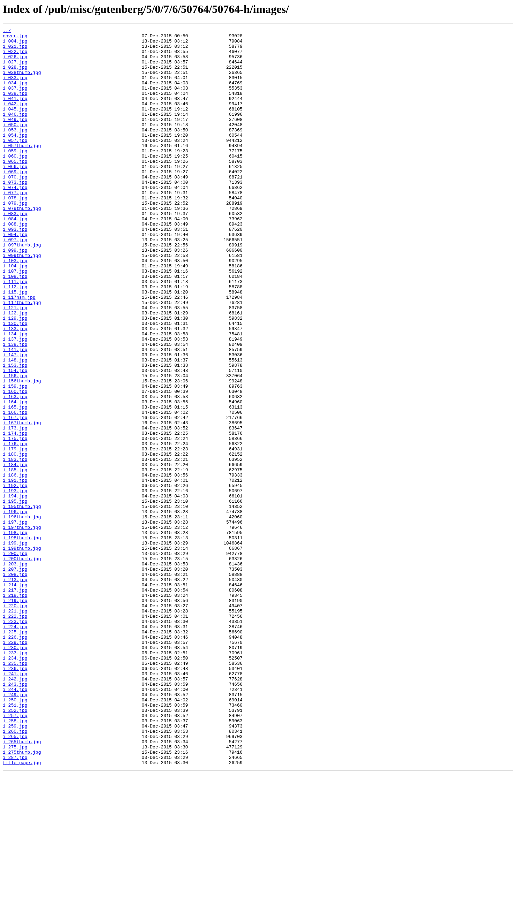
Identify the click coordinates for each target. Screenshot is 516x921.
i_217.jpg (15, 703)
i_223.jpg (15, 740)
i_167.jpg (15, 496)
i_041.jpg (15, 113)
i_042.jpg (15, 119)
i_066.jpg (15, 194)
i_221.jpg (15, 728)
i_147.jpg (15, 420)
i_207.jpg (15, 678)
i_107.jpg (15, 320)
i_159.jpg (15, 458)
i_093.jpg (15, 270)
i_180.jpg (15, 539)
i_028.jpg (15, 75)
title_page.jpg (22, 910)
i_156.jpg (15, 445)
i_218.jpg (15, 709)
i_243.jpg (15, 816)
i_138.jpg (15, 408)
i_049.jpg (15, 138)
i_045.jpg (15, 125)
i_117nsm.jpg (19, 351)
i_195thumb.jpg (22, 602)
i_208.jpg (15, 684)
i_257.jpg (15, 853)
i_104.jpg (15, 314)
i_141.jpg (15, 414)
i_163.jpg (15, 470)
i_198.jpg (15, 634)
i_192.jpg (15, 577)
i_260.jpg (15, 872)
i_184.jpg (15, 552)
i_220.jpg (15, 721)
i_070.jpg (15, 207)
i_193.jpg (15, 583)
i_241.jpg (15, 803)
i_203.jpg (15, 671)
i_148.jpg (15, 427)
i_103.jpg (15, 307)
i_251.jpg (15, 841)
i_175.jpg (15, 521)
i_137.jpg (15, 401)
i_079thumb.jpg (22, 245)
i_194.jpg (15, 590)
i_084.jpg (15, 257)
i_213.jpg (15, 690)
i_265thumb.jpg (22, 885)
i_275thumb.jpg (22, 897)
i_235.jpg (15, 790)
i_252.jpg (15, 847)
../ (7, 31)
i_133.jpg (15, 389)
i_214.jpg (15, 696)
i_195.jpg (15, 596)
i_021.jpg (15, 50)
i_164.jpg (15, 477)
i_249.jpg (15, 828)
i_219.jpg (15, 715)
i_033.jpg (15, 88)
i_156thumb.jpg (22, 452)
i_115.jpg (15, 345)
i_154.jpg (15, 439)
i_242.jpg (15, 809)
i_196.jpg (15, 609)
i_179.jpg (15, 533)
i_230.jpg (15, 772)
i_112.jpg (15, 339)
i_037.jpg (15, 100)
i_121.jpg (15, 364)
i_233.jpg (15, 778)
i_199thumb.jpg (22, 652)
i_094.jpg (15, 276)
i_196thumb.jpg (22, 615)
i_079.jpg (15, 238)
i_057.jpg (15, 163)
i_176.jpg (15, 527)
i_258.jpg (15, 860)
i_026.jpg (15, 63)
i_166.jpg (15, 489)
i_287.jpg (15, 903)
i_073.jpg (15, 213)
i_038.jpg (15, 107)
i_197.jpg (15, 621)
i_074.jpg (15, 219)
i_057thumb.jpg (22, 169)
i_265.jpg (15, 878)
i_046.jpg (15, 132)
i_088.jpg (15, 263)
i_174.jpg (15, 514)
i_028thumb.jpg (22, 81)
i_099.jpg (15, 295)
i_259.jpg (15, 866)
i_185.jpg (15, 558)
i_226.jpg (15, 759)
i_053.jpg (15, 150)
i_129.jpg (15, 376)
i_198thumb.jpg (22, 640)
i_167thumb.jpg (22, 502)
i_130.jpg (15, 383)
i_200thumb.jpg (22, 665)
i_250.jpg (15, 834)
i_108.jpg (15, 326)
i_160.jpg (15, 464)
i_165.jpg (15, 483)
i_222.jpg (15, 734)
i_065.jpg (15, 188)
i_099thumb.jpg (22, 301)
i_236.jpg (15, 797)
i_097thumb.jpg (22, 289)
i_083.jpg (15, 251)
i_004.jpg (15, 44)
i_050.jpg (15, 144)
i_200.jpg (15, 659)
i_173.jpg (15, 508)
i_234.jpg (15, 784)
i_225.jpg (15, 753)
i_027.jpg (15, 69)
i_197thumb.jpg (22, 627)
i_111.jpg (15, 332)
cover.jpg (15, 38)
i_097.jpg (15, 282)
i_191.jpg (15, 571)
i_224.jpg (15, 747)
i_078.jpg (15, 232)
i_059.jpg (15, 176)
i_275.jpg (15, 891)
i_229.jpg (15, 765)
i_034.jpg (15, 94)
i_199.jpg (15, 646)
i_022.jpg (15, 56)
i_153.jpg (15, 433)
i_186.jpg (15, 565)
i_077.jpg (15, 226)
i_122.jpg (15, 370)
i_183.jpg (15, 546)
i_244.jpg (15, 822)
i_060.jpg (15, 182)
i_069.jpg (15, 201)
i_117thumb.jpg (22, 358)
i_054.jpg (15, 157)
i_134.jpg (15, 395)
